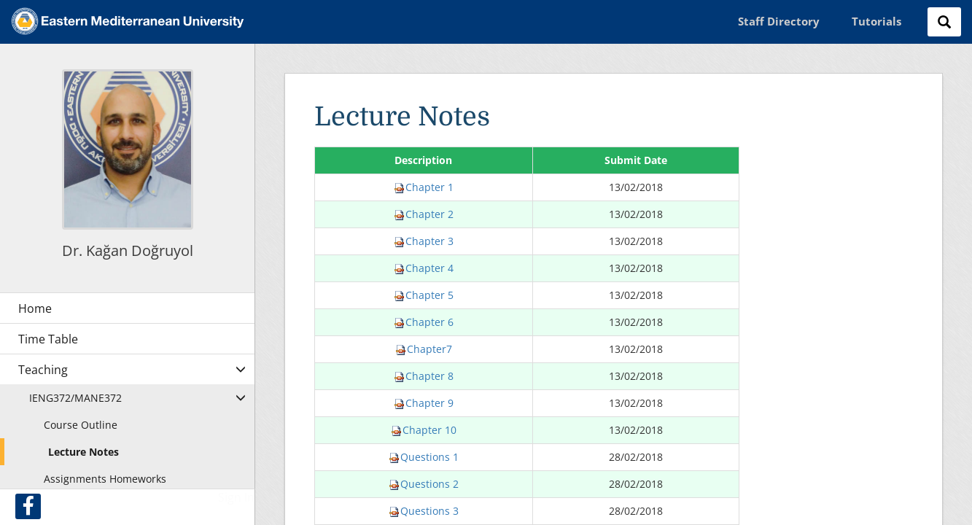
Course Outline (80, 425)
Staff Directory (779, 21)
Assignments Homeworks (105, 479)
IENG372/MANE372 (75, 398)
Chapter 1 (424, 187)
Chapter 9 (424, 403)
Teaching (43, 370)
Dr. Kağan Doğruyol (127, 250)
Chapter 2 (424, 214)
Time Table (48, 339)
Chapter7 (423, 349)
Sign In (236, 497)
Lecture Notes (83, 452)
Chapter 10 (423, 430)
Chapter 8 (424, 376)
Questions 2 (424, 484)
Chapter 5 (424, 295)
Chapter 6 (424, 322)
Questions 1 (424, 457)
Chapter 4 (424, 268)
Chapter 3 (424, 241)
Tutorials (876, 21)
